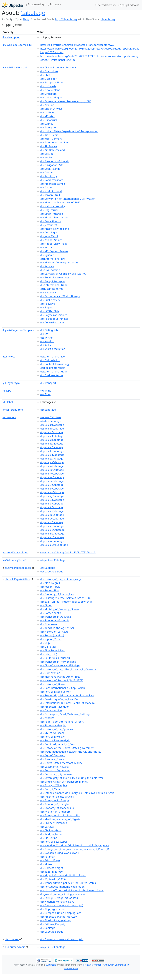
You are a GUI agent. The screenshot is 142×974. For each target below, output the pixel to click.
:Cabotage (50, 417)
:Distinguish (49, 330)
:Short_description (52, 349)
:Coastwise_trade (52, 322)
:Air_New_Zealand (52, 150)
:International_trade (53, 285)
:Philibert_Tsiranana (53, 823)
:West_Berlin (49, 135)
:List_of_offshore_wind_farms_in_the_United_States (72, 890)
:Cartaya (47, 826)
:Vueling (46, 157)
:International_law (52, 258)
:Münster (47, 116)
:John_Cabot (49, 236)
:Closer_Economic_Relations (58, 67)
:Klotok (46, 864)
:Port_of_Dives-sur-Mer (55, 691)
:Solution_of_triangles (54, 804)
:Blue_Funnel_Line (52, 650)
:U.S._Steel (48, 646)
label (8, 402)
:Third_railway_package (55, 920)
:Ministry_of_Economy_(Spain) (59, 609)
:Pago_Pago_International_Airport (62, 721)
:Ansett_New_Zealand (54, 228)
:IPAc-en (46, 337)
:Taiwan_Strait (50, 195)
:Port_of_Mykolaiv (52, 736)
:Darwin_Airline (51, 710)
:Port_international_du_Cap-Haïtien (62, 688)
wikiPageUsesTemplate (18, 330)
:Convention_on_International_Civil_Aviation (67, 198)
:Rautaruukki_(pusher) (55, 658)
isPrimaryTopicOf (15, 560)
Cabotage (33, 12)
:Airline (46, 605)
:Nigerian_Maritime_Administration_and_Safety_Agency (74, 845)
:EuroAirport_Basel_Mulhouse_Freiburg (65, 714)
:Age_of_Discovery (52, 755)
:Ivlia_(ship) (48, 654)
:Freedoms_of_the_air (54, 161)
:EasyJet (46, 153)
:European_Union (52, 82)
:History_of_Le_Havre (54, 631)
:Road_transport (51, 180)
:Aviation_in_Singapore (55, 811)
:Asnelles (47, 718)
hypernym (11, 383)
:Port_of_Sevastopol (53, 841)
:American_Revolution (54, 706)
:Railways (47, 303)
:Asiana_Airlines (51, 240)
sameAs (9, 417)
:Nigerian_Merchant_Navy (57, 901)
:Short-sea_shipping (53, 725)
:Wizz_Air (47, 266)
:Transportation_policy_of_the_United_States (68, 883)
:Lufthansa (48, 112)
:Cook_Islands (50, 168)
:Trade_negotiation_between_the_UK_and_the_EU (70, 751)
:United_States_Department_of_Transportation (69, 131)
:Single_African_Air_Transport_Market (64, 781)
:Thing (45, 390)
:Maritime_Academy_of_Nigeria (60, 819)
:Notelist (47, 341)
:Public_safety (50, 300)
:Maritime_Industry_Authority (59, 262)
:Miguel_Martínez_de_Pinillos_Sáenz (63, 875)
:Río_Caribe (48, 838)
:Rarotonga (48, 176)
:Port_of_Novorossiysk (55, 740)
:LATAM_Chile (49, 311)
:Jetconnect (48, 225)
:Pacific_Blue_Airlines (54, 318)
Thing (26, 19)
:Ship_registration (52, 909)
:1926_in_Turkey (51, 871)
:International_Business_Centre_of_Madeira (67, 703)
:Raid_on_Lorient (51, 834)
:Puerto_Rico (49, 590)
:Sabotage (48, 409)
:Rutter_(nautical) (52, 635)
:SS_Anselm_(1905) (53, 879)
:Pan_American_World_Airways (60, 296)
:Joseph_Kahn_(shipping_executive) (62, 894)
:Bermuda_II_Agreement (56, 774)
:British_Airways (51, 108)
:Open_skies (49, 71)
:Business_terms (51, 288)
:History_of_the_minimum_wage (60, 579)
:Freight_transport (52, 281)
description (11, 37)
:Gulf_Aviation (50, 673)
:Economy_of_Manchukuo (57, 808)
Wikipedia (51, 964)
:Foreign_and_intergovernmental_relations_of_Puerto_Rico (76, 849)
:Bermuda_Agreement (55, 770)
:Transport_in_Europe (54, 800)
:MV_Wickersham (52, 733)
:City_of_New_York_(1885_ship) (59, 665)
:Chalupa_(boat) (51, 830)
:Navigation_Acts (51, 165)
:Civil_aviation (50, 270)
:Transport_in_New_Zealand (58, 661)
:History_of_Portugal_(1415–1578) (61, 680)
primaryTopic (15, 947)
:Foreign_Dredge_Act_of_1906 (59, 898)
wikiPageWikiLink (15, 67)
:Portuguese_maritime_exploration (62, 886)
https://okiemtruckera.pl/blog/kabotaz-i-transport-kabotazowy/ (77, 45)
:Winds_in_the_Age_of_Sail (57, 628)
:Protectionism (50, 221)
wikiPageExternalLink (17, 45)
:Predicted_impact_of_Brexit (58, 744)
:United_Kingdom (52, 97)
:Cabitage (47, 567)
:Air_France (48, 146)
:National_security (52, 206)
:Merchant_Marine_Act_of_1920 (60, 202)
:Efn (44, 334)
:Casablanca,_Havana (54, 766)
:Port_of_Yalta (50, 789)
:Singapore (48, 93)
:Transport (48, 127)
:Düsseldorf (48, 78)
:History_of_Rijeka (52, 684)
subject (9, 356)
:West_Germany (51, 138)
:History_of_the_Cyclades (56, 729)
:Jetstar (46, 247)
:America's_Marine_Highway (58, 916)
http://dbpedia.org (66, 19)
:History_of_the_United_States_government (67, 748)
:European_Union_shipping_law (60, 913)
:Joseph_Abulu (50, 586)
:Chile (45, 75)
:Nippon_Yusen (50, 639)
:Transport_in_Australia (55, 616)
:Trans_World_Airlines (54, 142)
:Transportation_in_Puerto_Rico (60, 815)
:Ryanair (46, 255)
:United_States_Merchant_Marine (61, 763)
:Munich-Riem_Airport (54, 217)
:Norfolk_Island (51, 191)
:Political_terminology (54, 277)
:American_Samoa (52, 183)
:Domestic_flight (51, 868)
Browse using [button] (35, 4)
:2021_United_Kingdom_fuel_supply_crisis (66, 601)
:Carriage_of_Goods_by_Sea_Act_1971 (64, 273)
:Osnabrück (48, 120)
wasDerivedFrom (15, 552)
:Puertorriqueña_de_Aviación (59, 699)
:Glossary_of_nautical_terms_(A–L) (61, 939)
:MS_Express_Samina (54, 251)
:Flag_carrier (49, 210)
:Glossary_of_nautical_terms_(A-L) (61, 905)
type (7, 390)
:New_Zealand (50, 90)
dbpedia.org (108, 19)
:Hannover (48, 292)
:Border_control (51, 613)
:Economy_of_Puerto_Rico (57, 594)
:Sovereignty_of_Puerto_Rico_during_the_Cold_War (71, 778)
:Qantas (46, 172)
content (12, 939)
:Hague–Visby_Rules (53, 243)
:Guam (46, 187)
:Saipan (46, 307)
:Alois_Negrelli (50, 583)
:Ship (45, 643)
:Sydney (46, 123)
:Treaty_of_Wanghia (53, 785)
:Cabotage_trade (51, 571)
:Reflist (46, 345)
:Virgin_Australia (51, 213)
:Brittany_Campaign (53, 924)
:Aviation (47, 105)
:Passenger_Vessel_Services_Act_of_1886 (65, 101)
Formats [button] (53, 4)
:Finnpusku (48, 624)
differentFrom (13, 409)
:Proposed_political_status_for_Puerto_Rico (67, 695)
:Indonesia (48, 86)
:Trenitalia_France (52, 759)
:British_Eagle (50, 860)
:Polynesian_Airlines (53, 315)
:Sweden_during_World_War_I (59, 853)
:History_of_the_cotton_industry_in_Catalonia (68, 669)
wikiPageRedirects (18, 567)
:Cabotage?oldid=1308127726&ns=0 (68, 552)
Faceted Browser (105, 5)
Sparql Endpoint (129, 5)
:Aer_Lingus (49, 232)
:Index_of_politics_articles (57, 796)
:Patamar (47, 856)
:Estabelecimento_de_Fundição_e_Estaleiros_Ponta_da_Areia (77, 793)
